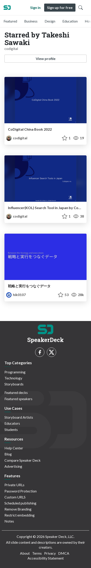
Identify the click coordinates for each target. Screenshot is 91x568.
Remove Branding (18, 509)
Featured (10, 21)
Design (50, 21)
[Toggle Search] (80, 8)
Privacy (50, 553)
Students (11, 429)
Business (31, 21)
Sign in (35, 7)
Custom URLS (15, 497)
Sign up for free (60, 7)
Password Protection (20, 491)
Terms (37, 553)
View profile (45, 58)
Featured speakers (18, 399)
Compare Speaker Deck (22, 460)
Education (70, 21)
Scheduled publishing (20, 503)
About (25, 553)
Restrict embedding (19, 515)
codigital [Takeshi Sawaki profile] (16, 138)
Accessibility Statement (46, 558)
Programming (15, 372)
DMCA (63, 553)
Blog (8, 454)
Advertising (13, 466)
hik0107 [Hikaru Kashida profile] (16, 294)
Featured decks (16, 392)
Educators (12, 423)
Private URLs (14, 485)
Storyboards (14, 384)
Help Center (13, 448)
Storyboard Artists (18, 417)
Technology (13, 378)
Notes (9, 521)
